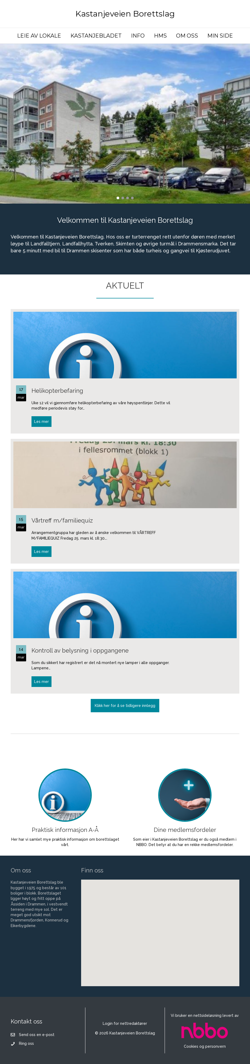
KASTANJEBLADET (96, 36)
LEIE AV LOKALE (39, 36)
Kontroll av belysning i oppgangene (80, 650)
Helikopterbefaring (57, 390)
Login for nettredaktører (125, 1023)
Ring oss (26, 1043)
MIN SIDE (220, 36)
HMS (160, 36)
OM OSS (187, 36)
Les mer (42, 421)
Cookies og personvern (205, 1046)
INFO (138, 36)
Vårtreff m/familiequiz (62, 520)
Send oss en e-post (36, 1035)
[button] (118, 198)
